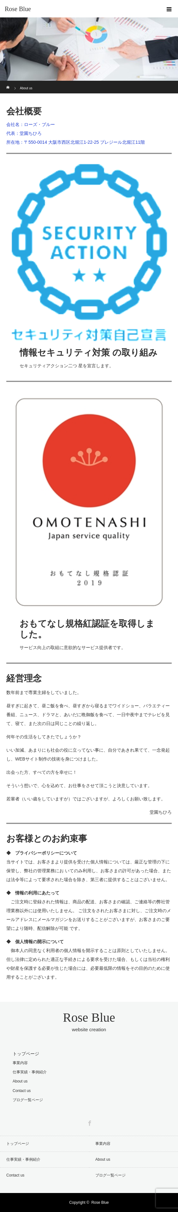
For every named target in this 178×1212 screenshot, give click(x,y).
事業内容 (20, 1063)
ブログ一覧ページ (28, 1100)
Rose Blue (18, 8)
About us (20, 1081)
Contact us (22, 1091)
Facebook (89, 1122)
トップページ (26, 1053)
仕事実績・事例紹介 (30, 1072)
